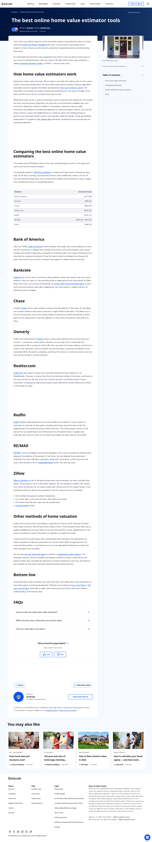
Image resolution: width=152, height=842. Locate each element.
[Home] (7, 4)
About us (11, 789)
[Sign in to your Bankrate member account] (136, 4)
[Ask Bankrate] (147, 837)
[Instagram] (18, 831)
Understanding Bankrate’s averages (65, 808)
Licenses (57, 827)
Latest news (35, 794)
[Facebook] (9, 831)
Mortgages (15, 12)
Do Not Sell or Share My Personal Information (69, 798)
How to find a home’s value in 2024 (93, 758)
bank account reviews (68, 710)
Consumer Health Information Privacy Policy (68, 803)
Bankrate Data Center (15, 803)
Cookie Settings (59, 794)
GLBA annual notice (60, 817)
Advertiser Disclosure (134, 12)
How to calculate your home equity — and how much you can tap (128, 760)
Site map (11, 813)
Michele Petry (45, 28)
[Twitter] (14, 831)
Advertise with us (37, 803)
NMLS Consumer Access (121, 817)
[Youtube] (26, 831)
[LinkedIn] (22, 831)
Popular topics (36, 798)
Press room (12, 798)
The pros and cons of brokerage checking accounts (54, 760)
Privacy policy (58, 789)
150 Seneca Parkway (42, 172)
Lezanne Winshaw (17, 765)
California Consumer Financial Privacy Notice (68, 822)
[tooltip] (67, 643)
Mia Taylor (84, 765)
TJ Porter (30, 28)
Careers (11, 808)
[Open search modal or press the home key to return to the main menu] (148, 3)
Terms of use (58, 813)
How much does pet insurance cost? (19, 758)
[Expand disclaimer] (142, 66)
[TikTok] (31, 831)
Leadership (12, 794)
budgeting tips (51, 710)
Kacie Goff (119, 765)
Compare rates (36, 789)
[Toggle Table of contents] (143, 75)
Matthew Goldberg (53, 765)
